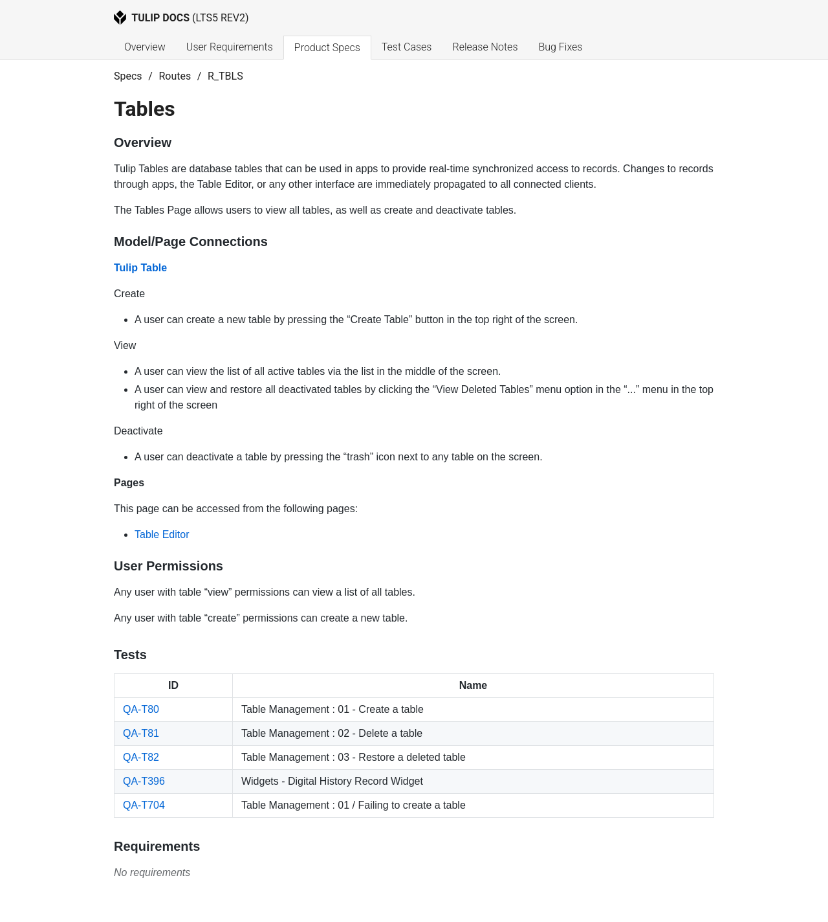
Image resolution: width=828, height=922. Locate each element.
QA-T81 (141, 733)
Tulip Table (140, 267)
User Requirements (229, 47)
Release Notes (485, 47)
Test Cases (407, 47)
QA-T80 (141, 709)
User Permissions (168, 566)
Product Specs (327, 47)
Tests (130, 654)
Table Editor (162, 534)
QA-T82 (141, 757)
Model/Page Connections (191, 241)
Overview (145, 47)
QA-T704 (144, 805)
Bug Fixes (560, 47)
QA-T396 (144, 781)
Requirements (157, 846)
